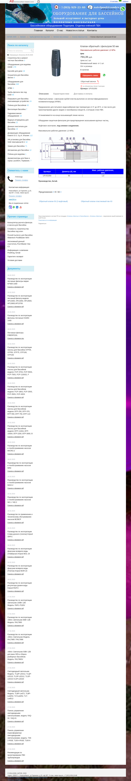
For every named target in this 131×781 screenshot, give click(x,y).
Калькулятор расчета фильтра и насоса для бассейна (20, 224)
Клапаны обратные (96, 216)
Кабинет (125, 1)
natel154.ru (12, 199)
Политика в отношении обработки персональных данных (28, 777)
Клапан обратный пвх (79, 37)
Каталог (50, 30)
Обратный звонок (88, 81)
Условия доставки (15, 260)
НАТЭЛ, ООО (11, 37)
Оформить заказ (90, 75)
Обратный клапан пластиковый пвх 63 (96, 201)
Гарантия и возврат (15, 257)
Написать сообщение (15, 780)
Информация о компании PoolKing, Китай (18, 251)
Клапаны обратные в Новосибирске (77, 216)
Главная (38, 30)
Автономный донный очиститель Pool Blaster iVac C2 (19, 243)
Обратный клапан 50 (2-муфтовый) (53, 201)
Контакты (92, 30)
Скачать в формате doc (16, 338)
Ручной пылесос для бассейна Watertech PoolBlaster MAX (20, 236)
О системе (114, 1)
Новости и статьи (75, 30)
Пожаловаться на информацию (48, 220)
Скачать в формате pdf (16, 287)
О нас (60, 30)
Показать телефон (21, 180)
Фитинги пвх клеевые (60, 37)
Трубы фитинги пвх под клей (40, 37)
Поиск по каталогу (18, 45)
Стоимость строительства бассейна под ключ (18, 230)
